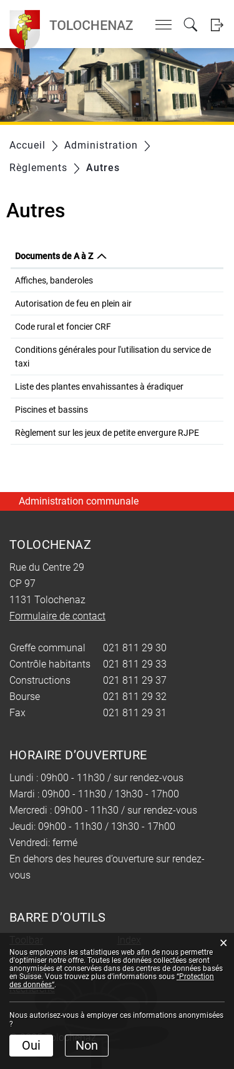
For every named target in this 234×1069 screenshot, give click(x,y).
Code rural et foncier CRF (63, 327)
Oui (31, 1045)
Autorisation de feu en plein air (73, 303)
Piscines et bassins (51, 410)
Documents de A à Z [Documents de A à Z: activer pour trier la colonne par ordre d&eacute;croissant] (54, 256)
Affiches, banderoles (54, 280)
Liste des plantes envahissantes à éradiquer (99, 387)
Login (217, 24)
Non (87, 1045)
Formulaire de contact (57, 616)
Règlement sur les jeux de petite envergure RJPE (107, 433)
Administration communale (79, 501)
